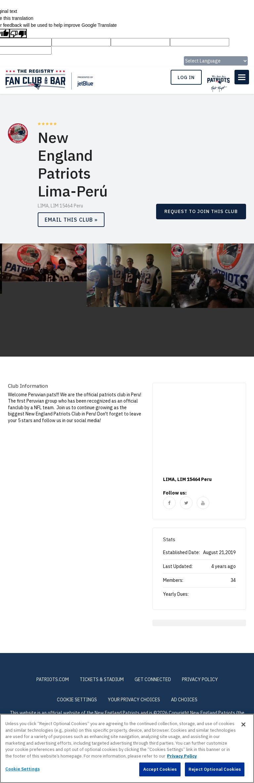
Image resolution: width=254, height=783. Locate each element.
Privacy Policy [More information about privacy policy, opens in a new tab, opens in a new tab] (182, 756)
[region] (127, 748)
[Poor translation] (18, 33)
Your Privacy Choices (134, 700)
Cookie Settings (77, 700)
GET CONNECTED (153, 679)
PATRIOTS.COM (52, 679)
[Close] (243, 724)
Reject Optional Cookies (215, 769)
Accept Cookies (160, 769)
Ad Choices (184, 700)
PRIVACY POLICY (200, 679)
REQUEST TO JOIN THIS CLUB (201, 211)
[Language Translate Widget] (216, 61)
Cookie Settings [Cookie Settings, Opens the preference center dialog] (22, 769)
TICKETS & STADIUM (102, 679)
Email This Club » (71, 219)
